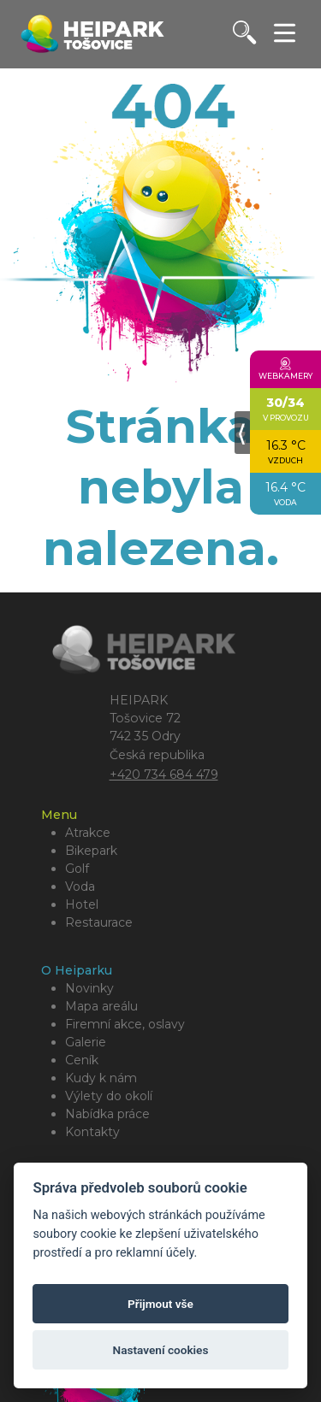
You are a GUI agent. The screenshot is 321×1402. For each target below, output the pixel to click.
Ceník (81, 1060)
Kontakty (92, 1132)
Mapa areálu (101, 1006)
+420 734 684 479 (164, 774)
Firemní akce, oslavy (125, 1024)
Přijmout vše (160, 1304)
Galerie (85, 1042)
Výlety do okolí (108, 1096)
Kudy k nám (101, 1078)
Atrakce (87, 832)
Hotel (81, 904)
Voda (80, 886)
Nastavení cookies (161, 1350)
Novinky (89, 988)
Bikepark (91, 850)
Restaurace (99, 922)
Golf (77, 868)
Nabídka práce (107, 1114)
